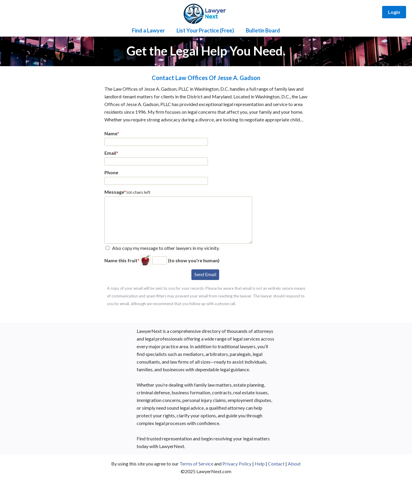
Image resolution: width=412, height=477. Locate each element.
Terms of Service (196, 463)
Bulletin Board (263, 30)
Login (394, 12)
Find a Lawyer (148, 30)
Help (260, 463)
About (294, 463)
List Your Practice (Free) (205, 30)
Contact (276, 463)
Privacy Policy (236, 463)
